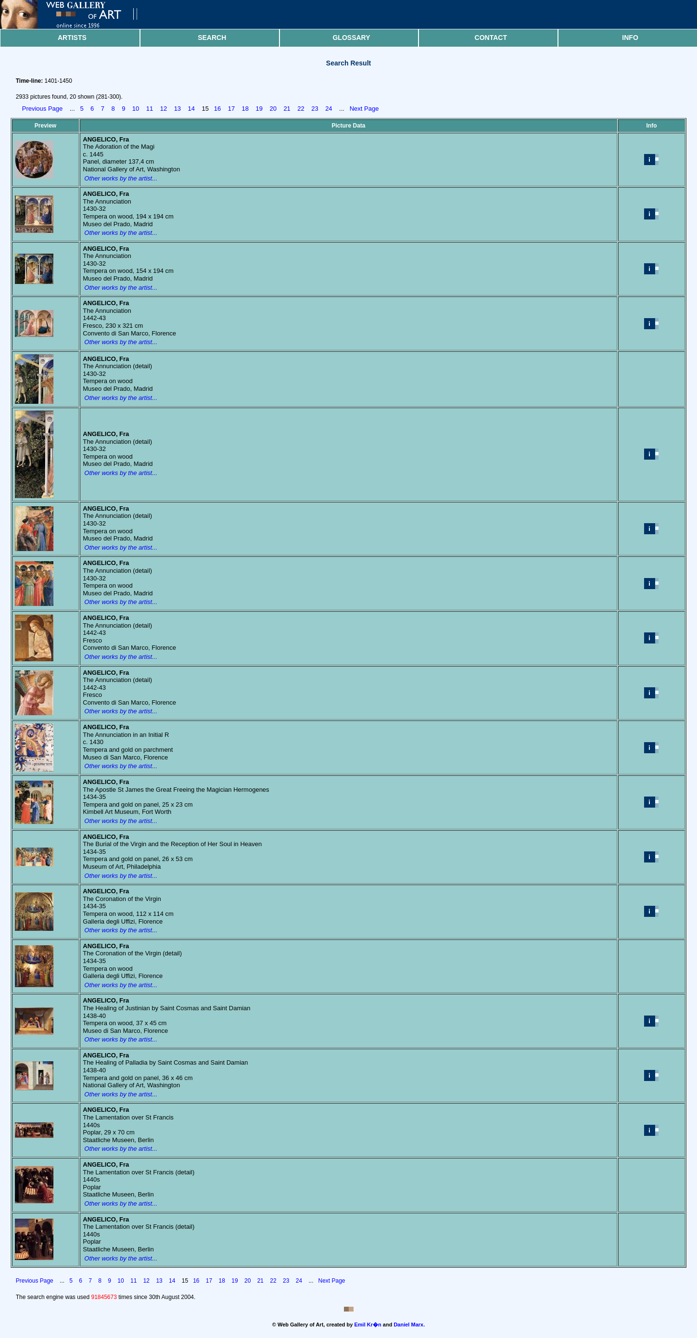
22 (300, 108)
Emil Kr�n (368, 1324)
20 (272, 108)
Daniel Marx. (409, 1324)
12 (163, 108)
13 (177, 108)
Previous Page (42, 108)
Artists (72, 37)
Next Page (364, 108)
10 (135, 108)
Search (212, 37)
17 (231, 108)
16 (217, 108)
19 (259, 108)
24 (328, 108)
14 (191, 108)
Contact (491, 37)
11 (149, 108)
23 (314, 108)
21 (286, 108)
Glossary (351, 37)
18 (245, 108)
